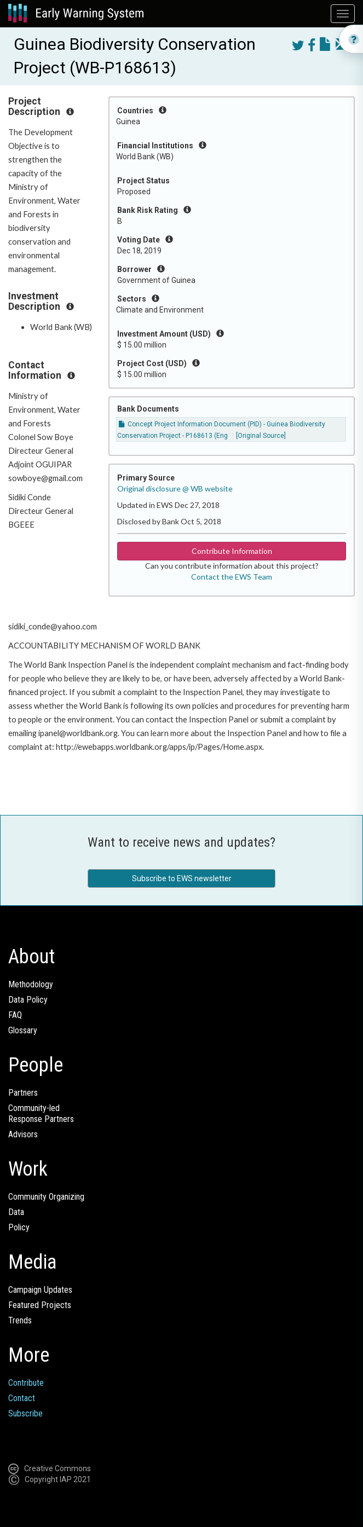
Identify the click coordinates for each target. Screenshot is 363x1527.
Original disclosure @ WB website (175, 488)
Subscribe (25, 1413)
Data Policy (28, 999)
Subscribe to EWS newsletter (182, 878)
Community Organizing (46, 1196)
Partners (23, 1093)
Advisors (23, 1134)
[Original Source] (261, 435)
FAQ (15, 1015)
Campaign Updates (40, 1290)
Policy (19, 1227)
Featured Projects (39, 1305)
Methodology (30, 984)
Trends (20, 1320)
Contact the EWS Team (231, 576)
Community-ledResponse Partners (41, 1113)
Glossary (22, 1030)
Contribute (26, 1383)
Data (16, 1212)
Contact (21, 1398)
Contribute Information (232, 551)
